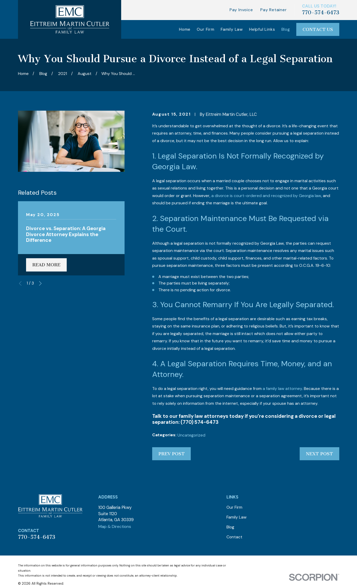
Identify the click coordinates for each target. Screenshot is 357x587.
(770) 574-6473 (200, 422)
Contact (234, 537)
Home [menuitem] (184, 29)
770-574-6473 (320, 12)
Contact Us (318, 29)
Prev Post (171, 453)
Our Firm (234, 507)
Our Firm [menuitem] (205, 29)
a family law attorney (282, 388)
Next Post (319, 453)
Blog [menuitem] (285, 29)
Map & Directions (114, 526)
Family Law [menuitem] (232, 29)
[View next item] (40, 283)
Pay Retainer (273, 9)
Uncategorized (191, 435)
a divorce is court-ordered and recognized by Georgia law (266, 195)
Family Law (236, 517)
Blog (230, 527)
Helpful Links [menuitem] (262, 29)
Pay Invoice (241, 9)
